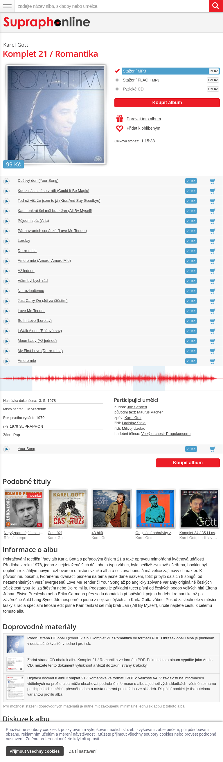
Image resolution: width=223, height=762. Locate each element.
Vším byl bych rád (33, 280)
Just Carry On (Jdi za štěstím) (43, 300)
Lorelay (24, 240)
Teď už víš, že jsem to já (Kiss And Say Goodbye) (59, 200)
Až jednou (26, 270)
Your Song (26, 449)
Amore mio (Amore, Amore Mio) (44, 260)
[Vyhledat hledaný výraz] (215, 6)
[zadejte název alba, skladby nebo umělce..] (112, 6)
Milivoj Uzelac (133, 428)
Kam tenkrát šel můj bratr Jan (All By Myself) (55, 210)
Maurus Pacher (150, 412)
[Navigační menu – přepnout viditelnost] (7, 6)
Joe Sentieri (137, 407)
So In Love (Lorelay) (35, 320)
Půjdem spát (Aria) (33, 220)
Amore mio (27, 360)
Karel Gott (133, 418)
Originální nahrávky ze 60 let (160, 533)
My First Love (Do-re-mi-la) (40, 351)
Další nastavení (83, 751)
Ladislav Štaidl (134, 423)
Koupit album (167, 102)
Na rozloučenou (31, 291)
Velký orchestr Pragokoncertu (166, 433)
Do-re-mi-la (27, 250)
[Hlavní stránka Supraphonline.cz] (47, 22)
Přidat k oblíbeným (138, 128)
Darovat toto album (138, 119)
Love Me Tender (31, 311)
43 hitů (97, 533)
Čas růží (55, 533)
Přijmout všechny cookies (35, 751)
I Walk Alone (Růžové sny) (40, 331)
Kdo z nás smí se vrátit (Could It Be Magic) (53, 190)
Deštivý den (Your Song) (38, 180)
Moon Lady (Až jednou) (37, 340)
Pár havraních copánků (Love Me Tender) (52, 230)
